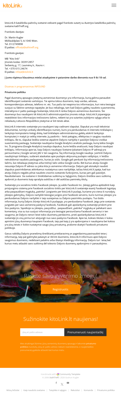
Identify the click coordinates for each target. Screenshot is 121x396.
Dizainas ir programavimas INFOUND (25, 86)
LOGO (12, 5)
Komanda (88, 390)
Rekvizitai (75, 390)
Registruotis (60, 289)
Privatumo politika (106, 390)
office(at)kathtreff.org (26, 47)
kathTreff (54, 377)
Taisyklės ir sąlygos (57, 390)
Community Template (70, 374)
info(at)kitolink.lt (24, 71)
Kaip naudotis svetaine (34, 390)
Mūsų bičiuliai (12, 390)
